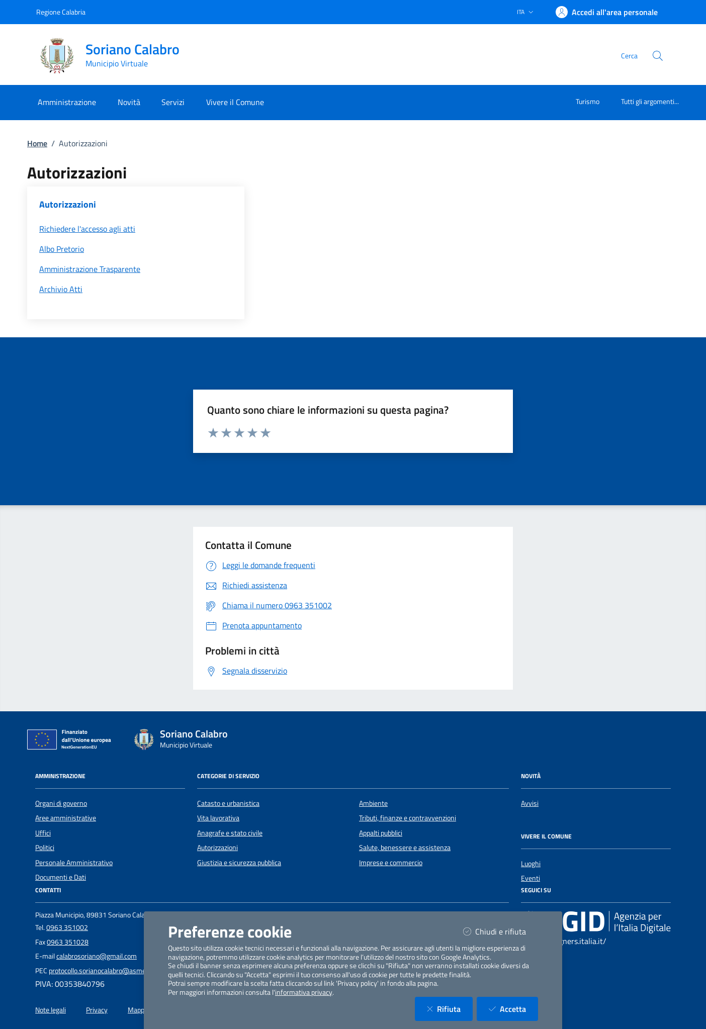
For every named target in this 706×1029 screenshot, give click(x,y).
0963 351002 (67, 927)
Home (37, 143)
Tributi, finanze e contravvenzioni (407, 817)
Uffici (43, 832)
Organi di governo (61, 803)
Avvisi (530, 803)
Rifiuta (450, 1008)
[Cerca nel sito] (658, 56)
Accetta (513, 1008)
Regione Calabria (60, 12)
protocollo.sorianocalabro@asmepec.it (105, 970)
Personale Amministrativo (74, 862)
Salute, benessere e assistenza (405, 847)
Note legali (50, 1009)
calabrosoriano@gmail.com (96, 956)
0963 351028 (68, 942)
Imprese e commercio (390, 862)
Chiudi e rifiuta (500, 931)
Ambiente (373, 803)
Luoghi (531, 863)
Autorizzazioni (217, 847)
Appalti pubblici (380, 832)
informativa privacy (303, 992)
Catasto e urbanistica (228, 803)
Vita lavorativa (218, 817)
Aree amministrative (65, 817)
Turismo (587, 101)
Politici (44, 847)
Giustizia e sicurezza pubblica (239, 862)
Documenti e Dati (60, 877)
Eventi (530, 878)
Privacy (97, 1009)
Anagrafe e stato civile (229, 832)
